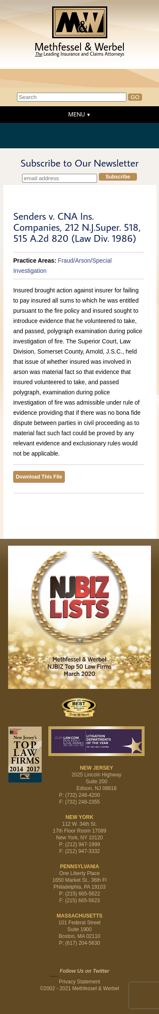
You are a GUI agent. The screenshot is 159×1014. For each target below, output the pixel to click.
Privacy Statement (79, 982)
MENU (76, 114)
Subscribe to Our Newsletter (79, 163)
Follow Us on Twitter (84, 971)
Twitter (54, 972)
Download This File (39, 477)
